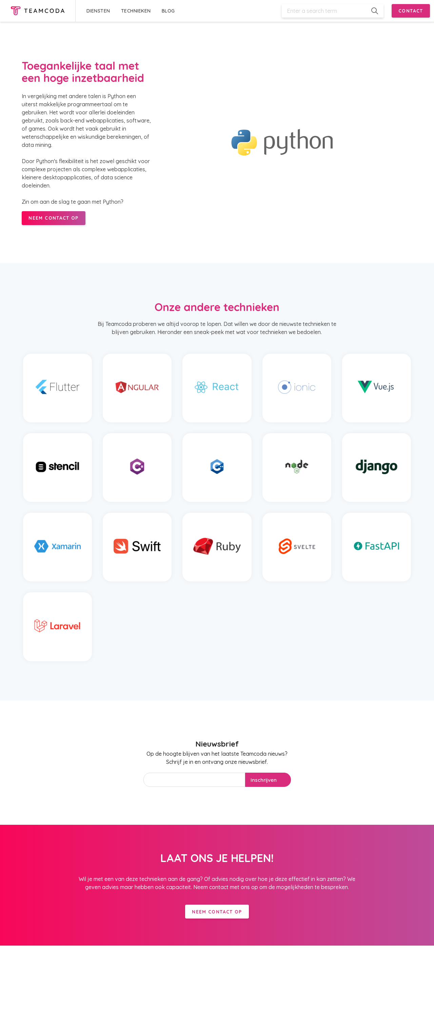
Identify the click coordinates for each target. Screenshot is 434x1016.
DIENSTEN (98, 11)
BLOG (168, 11)
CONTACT (410, 11)
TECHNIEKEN (136, 11)
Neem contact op (217, 911)
